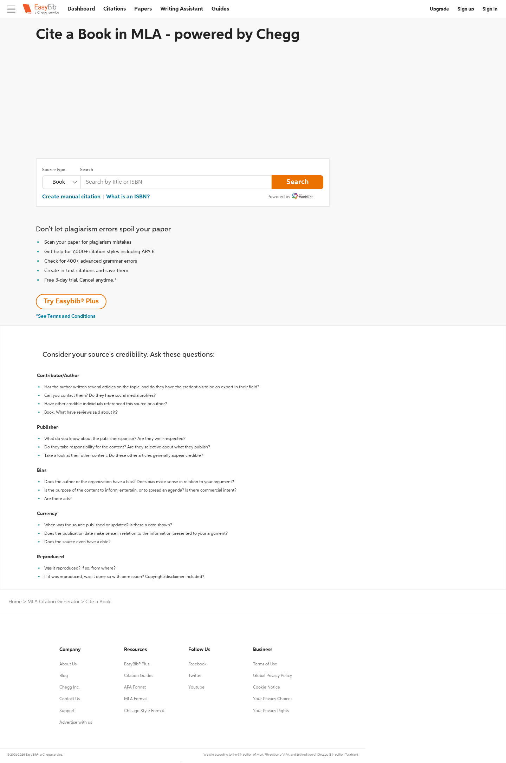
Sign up (466, 9)
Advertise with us (75, 723)
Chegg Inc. (69, 687)
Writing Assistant (181, 9)
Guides (220, 9)
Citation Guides (138, 676)
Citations (114, 9)
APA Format (135, 687)
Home (15, 601)
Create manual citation (71, 197)
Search (86, 170)
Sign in (490, 9)
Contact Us (69, 699)
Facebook (197, 664)
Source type (53, 170)
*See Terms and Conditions (65, 316)
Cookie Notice (266, 687)
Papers (143, 9)
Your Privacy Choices (272, 699)
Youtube (196, 687)
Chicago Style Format (144, 711)
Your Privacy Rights (271, 711)
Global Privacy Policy (272, 676)
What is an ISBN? (128, 197)
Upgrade (439, 9)
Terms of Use (265, 664)
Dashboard (81, 9)
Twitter (195, 676)
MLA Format (135, 699)
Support (66, 711)
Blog (63, 676)
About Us (68, 664)
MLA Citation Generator (53, 601)
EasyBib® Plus (136, 664)
